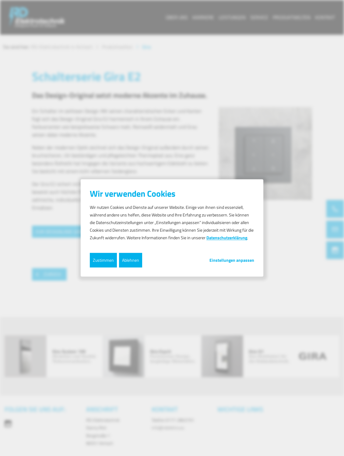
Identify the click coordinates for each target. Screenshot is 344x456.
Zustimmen (103, 260)
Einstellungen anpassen (231, 260)
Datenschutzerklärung (226, 237)
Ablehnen (130, 260)
